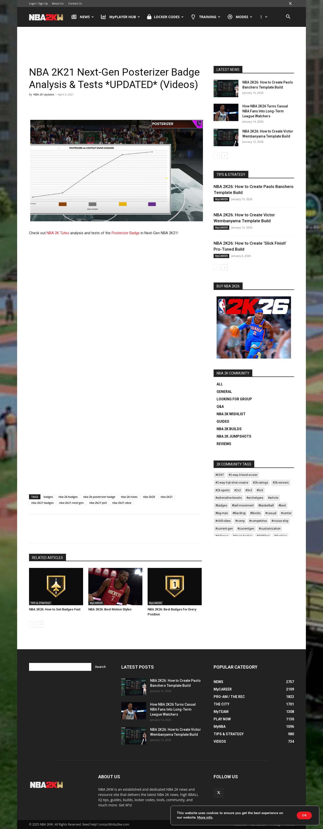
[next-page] (40, 624)
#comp (240, 521)
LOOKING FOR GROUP (234, 399)
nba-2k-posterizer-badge (99, 497)
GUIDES (223, 421)
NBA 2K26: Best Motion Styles (109, 609)
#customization (270, 528)
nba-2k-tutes (129, 497)
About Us (58, 3)
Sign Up (43, 3)
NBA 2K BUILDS (229, 429)
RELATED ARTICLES (47, 558)
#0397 (219, 475)
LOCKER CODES (165, 16)
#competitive (258, 521)
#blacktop (239, 513)
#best (282, 505)
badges (48, 497)
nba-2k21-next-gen (71, 503)
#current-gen (224, 528)
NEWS (82, 16)
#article (273, 498)
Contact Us (75, 3)
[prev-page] (32, 624)
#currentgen (245, 528)
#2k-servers (281, 482)
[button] (288, 17)
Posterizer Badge (126, 233)
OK (301, 814)
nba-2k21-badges (42, 503)
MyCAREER (96, 603)
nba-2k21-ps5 (98, 503)
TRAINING (205, 16)
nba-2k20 (149, 497)
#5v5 (260, 490)
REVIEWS (224, 444)
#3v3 (248, 490)
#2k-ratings (260, 482)
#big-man (221, 513)
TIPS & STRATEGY (41, 603)
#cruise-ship (279, 521)
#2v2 (237, 490)
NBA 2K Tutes (58, 233)
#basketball (266, 505)
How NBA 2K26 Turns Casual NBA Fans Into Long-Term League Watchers (265, 111)
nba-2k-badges (68, 497)
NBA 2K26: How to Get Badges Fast (54, 609)
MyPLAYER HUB (120, 16)
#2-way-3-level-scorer (243, 475)
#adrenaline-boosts (228, 498)
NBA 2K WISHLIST (231, 414)
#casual (270, 513)
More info (209, 817)
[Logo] (48, 17)
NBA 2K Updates (43, 94)
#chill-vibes (223, 521)
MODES (239, 16)
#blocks (255, 513)
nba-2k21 (167, 497)
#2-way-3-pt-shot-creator (231, 482)
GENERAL (224, 392)
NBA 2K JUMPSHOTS (234, 436)
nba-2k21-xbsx (121, 503)
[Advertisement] (161, 42)
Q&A (220, 407)
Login (32, 3)
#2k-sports (222, 490)
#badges (221, 505)
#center (286, 513)
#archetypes (254, 498)
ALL (220, 384)
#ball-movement (243, 505)
